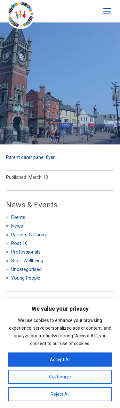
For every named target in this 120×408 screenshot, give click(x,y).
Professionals (26, 252)
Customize (60, 376)
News (17, 226)
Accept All (60, 359)
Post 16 (19, 243)
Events (18, 217)
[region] (60, 353)
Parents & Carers (29, 235)
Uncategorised (26, 269)
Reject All (60, 394)
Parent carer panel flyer (30, 157)
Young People (25, 278)
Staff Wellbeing (27, 261)
